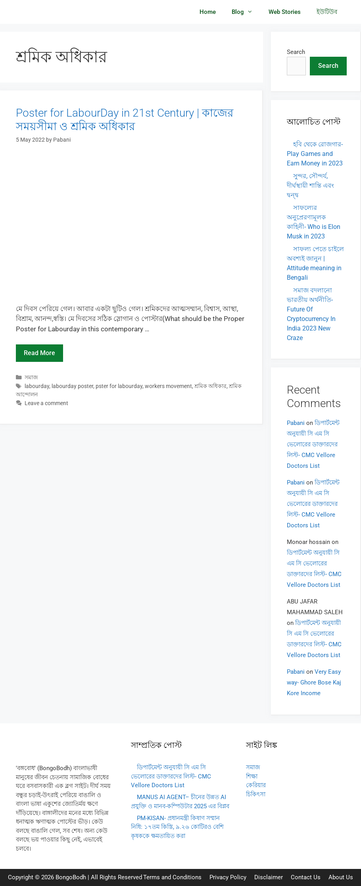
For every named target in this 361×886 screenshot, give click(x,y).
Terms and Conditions (172, 877)
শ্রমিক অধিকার (210, 386)
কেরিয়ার (256, 785)
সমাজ (31, 377)
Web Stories (285, 11)
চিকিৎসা (255, 794)
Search (296, 52)
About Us (340, 877)
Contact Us (306, 877)
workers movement (168, 386)
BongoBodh (71, 877)
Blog (246, 12)
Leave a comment (46, 403)
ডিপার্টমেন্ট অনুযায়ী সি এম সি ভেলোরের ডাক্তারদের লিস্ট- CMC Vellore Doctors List (313, 444)
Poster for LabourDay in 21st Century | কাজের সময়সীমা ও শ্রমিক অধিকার (124, 119)
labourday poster (72, 386)
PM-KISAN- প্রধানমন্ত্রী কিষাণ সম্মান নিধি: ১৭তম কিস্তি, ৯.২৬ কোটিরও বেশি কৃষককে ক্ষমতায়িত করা (177, 827)
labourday (37, 386)
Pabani (296, 423)
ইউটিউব (327, 11)
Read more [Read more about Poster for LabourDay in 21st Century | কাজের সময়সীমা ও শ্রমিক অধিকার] (39, 353)
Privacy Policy (227, 877)
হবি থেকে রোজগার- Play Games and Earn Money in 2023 (315, 153)
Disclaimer (268, 877)
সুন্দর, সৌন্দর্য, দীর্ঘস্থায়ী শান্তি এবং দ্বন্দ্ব (310, 185)
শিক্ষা (251, 776)
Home (208, 11)
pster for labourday (119, 386)
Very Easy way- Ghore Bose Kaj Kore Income (314, 682)
